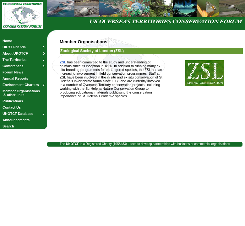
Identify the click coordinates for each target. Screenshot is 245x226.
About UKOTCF (24, 53)
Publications (13, 101)
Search (8, 126)
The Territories (24, 60)
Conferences (24, 66)
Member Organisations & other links (21, 93)
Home (7, 41)
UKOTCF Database (24, 114)
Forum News (13, 72)
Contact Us (12, 107)
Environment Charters (24, 85)
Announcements (16, 120)
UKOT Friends (24, 47)
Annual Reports (15, 78)
